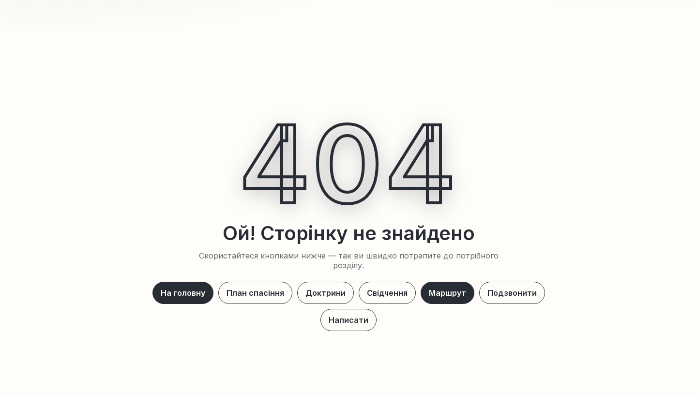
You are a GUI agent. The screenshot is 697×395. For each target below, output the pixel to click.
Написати (348, 320)
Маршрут (447, 293)
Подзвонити (512, 293)
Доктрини (325, 293)
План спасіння (255, 293)
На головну (183, 293)
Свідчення (387, 293)
